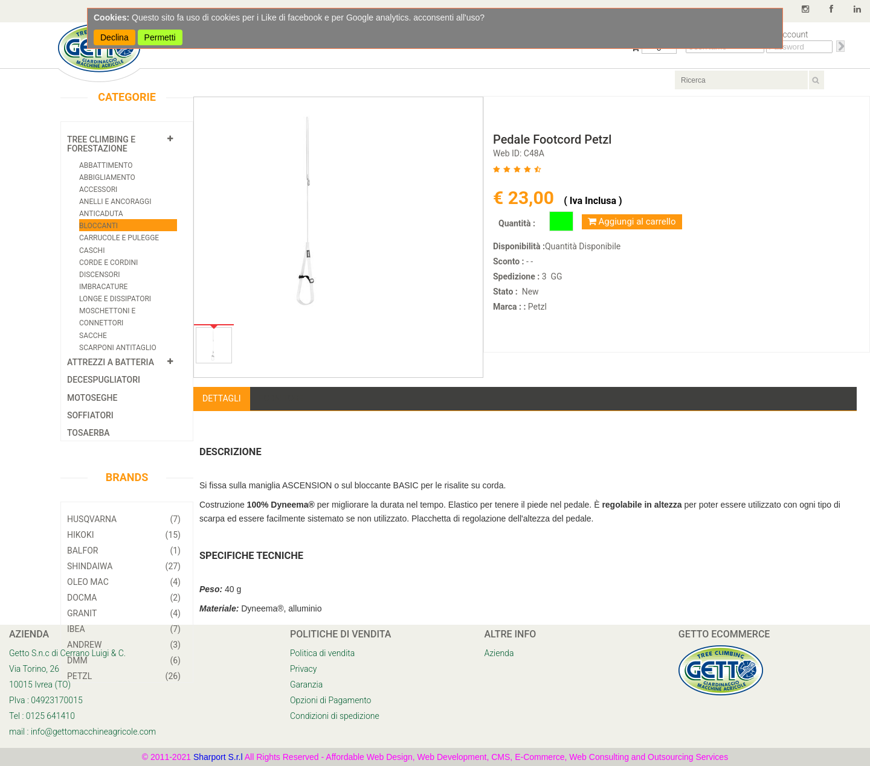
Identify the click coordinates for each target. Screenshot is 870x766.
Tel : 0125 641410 (42, 716)
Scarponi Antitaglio (117, 347)
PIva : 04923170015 (46, 700)
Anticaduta (101, 213)
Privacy (303, 669)
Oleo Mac (124, 582)
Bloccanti (98, 226)
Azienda (499, 653)
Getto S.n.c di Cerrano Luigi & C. (67, 653)
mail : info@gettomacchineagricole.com (82, 731)
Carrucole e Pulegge (119, 238)
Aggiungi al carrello (632, 221)
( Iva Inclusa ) (593, 200)
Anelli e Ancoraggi (115, 201)
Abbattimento (105, 165)
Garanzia (306, 684)
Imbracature (103, 286)
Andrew (124, 645)
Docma (124, 598)
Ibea (124, 629)
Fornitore (281, 398)
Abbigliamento (107, 177)
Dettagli (221, 398)
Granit (124, 613)
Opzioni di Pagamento (330, 700)
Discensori (99, 274)
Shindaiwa (124, 566)
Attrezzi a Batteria (110, 362)
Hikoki (124, 535)
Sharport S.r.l (218, 757)
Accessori (98, 189)
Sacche (93, 335)
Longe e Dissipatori (115, 299)
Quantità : (516, 223)
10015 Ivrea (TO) (40, 684)
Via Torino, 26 (34, 669)
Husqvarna (124, 519)
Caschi (92, 250)
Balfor (124, 550)
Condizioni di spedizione (334, 716)
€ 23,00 (525, 197)
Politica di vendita (322, 653)
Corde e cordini (108, 262)
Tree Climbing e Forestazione (101, 144)
